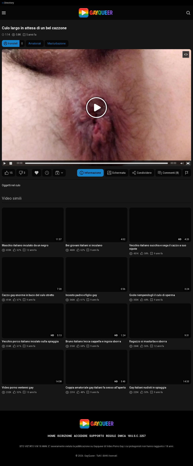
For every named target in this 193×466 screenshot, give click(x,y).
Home (51, 435)
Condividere (141, 173)
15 (8, 173)
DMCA (122, 435)
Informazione (88, 173)
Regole (111, 435)
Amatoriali (34, 43)
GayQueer (89, 455)
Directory (8, 3)
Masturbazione (56, 43)
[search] (188, 13)
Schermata (115, 173)
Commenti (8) (168, 173)
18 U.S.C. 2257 (137, 435)
